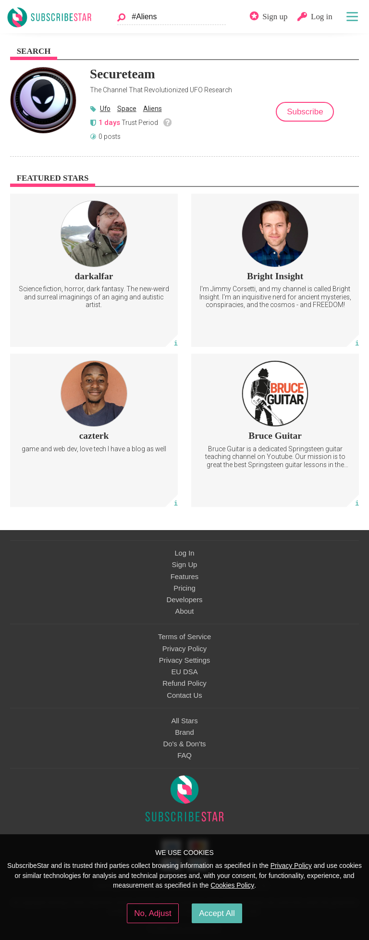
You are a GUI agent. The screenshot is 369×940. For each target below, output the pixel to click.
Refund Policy (184, 683)
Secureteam (122, 74)
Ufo (105, 108)
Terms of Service (184, 637)
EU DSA (184, 672)
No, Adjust (152, 913)
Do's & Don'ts (184, 744)
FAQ (184, 755)
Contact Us (184, 695)
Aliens (152, 108)
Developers (184, 600)
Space (126, 108)
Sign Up (184, 565)
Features (185, 577)
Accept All (217, 913)
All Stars (184, 721)
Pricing (184, 588)
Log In (184, 553)
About (184, 611)
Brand (184, 732)
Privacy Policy (184, 649)
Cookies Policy (232, 885)
